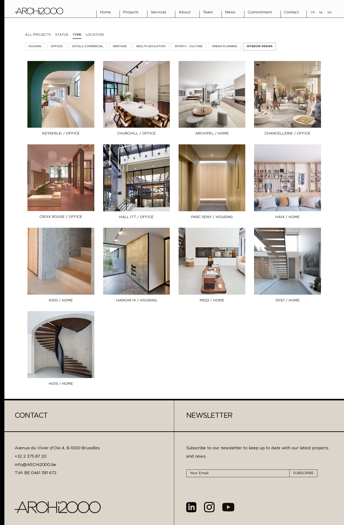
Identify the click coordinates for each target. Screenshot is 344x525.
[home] (39, 11)
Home (105, 12)
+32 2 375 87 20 (31, 456)
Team (208, 12)
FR (313, 12)
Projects (130, 12)
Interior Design (259, 46)
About (185, 12)
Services (158, 12)
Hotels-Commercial (88, 46)
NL (321, 12)
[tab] (61, 34)
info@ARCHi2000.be (35, 465)
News (230, 12)
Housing (35, 46)
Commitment (260, 12)
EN (329, 12)
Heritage (120, 46)
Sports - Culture (188, 46)
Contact (291, 12)
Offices (57, 46)
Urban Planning (224, 46)
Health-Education (150, 46)
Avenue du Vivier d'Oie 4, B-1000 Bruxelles (57, 448)
